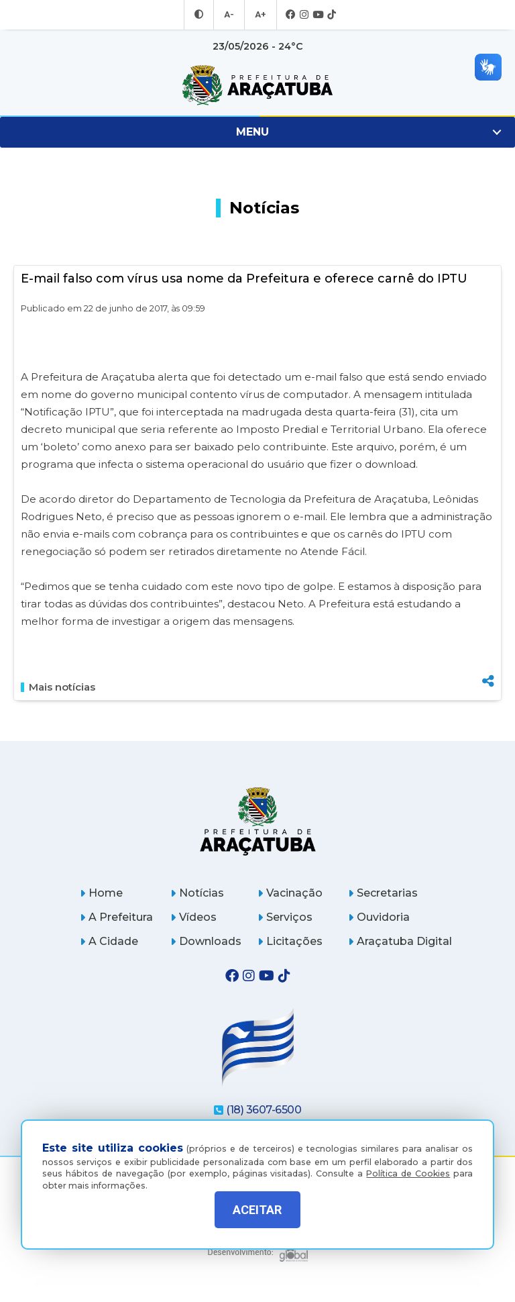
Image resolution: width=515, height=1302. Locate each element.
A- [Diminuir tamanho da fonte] (229, 14)
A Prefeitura (116, 917)
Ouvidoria (379, 917)
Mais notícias (58, 687)
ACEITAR (257, 1210)
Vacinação (290, 893)
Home (101, 893)
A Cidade (109, 941)
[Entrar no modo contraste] (200, 15)
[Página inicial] (257, 821)
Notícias (197, 893)
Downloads (205, 941)
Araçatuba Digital (400, 941)
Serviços (285, 917)
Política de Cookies (408, 1163)
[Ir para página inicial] (257, 85)
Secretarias (383, 893)
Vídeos (193, 917)
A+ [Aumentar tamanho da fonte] (259, 14)
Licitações (290, 941)
